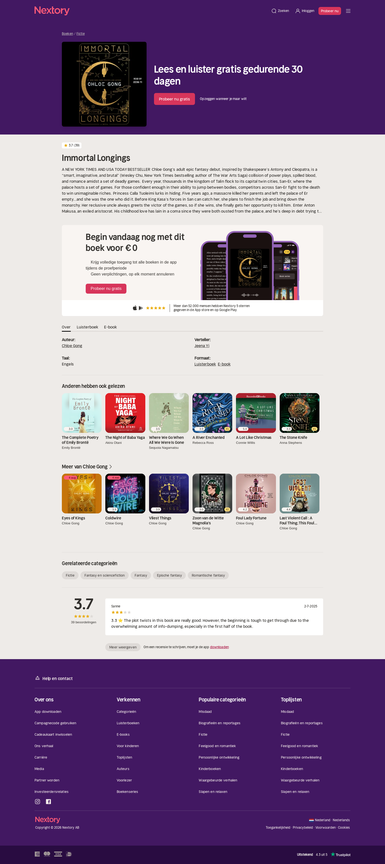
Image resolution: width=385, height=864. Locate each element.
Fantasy (141, 575)
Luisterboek (205, 364)
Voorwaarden (325, 827)
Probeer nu (330, 11)
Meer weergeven (122, 647)
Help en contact (54, 678)
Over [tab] (66, 326)
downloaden (219, 647)
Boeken (67, 34)
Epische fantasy (169, 575)
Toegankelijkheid (278, 827)
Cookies (344, 828)
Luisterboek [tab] (87, 326)
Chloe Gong (72, 345)
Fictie (81, 34)
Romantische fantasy (208, 575)
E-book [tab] (110, 326)
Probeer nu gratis (174, 98)
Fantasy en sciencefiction (104, 575)
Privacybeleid (303, 827)
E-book (224, 364)
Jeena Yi (201, 345)
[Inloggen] (304, 11)
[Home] (151, 10)
